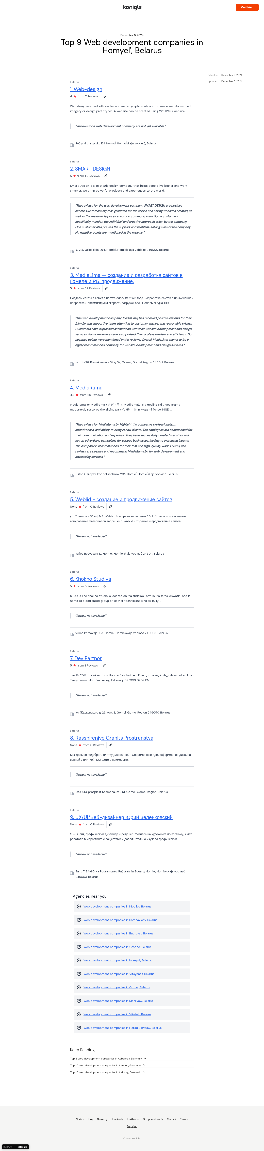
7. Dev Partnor (86, 658)
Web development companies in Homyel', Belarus (118, 960)
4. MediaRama (86, 387)
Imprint (132, 1126)
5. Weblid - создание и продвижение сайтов (121, 499)
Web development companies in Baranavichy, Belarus (120, 920)
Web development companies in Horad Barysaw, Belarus (123, 1028)
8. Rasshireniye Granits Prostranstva (111, 738)
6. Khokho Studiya (90, 579)
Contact (171, 1119)
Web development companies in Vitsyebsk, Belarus (119, 974)
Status (80, 1119)
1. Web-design (86, 89)
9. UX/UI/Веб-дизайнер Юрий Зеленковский (121, 817)
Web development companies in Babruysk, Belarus (118, 933)
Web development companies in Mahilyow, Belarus (119, 1001)
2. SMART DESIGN (90, 168)
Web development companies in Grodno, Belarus (118, 947)
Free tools (117, 1119)
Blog (90, 1119)
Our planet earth (153, 1119)
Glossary (102, 1119)
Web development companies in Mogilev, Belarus (117, 906)
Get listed (247, 7)
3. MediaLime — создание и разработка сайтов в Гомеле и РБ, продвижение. (126, 278)
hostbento (133, 1119)
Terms (184, 1119)
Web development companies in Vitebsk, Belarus (117, 1014)
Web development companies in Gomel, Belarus (117, 987)
